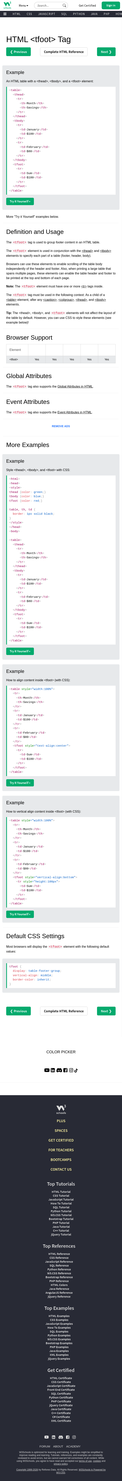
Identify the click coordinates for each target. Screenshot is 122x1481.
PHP (107, 14)
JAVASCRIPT (46, 14)
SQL (64, 14)
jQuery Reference (59, 1296)
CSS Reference (59, 1258)
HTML (17, 14)
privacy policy (61, 1464)
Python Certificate (61, 1397)
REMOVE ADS (61, 426)
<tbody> (105, 250)
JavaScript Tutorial (61, 1199)
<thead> (87, 250)
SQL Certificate (61, 1393)
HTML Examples (59, 1316)
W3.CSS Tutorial (61, 1215)
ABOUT (58, 1446)
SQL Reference (59, 1265)
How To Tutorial (61, 1203)
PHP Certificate (61, 1401)
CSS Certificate (61, 1382)
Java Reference (59, 1289)
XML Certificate (61, 1421)
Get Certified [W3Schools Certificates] (87, 5)
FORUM (45, 1446)
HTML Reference (59, 1254)
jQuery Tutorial (61, 1234)
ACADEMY (73, 1446)
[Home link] (7, 5)
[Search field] (51, 5)
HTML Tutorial (61, 1192)
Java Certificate (61, 1409)
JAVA (94, 14)
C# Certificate (61, 1417)
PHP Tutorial (61, 1223)
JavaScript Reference (59, 1261)
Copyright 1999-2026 (27, 1469)
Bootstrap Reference (59, 1277)
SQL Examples (59, 1331)
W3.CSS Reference (59, 1273)
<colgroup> (66, 299)
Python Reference (59, 1269)
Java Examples (59, 1351)
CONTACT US (61, 1169)
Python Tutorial (61, 1211)
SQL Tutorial (61, 1207)
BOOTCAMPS (61, 1159)
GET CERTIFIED (61, 1140)
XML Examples (59, 1355)
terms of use (85, 1461)
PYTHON (79, 14)
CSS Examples (59, 1320)
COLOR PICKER (61, 1052)
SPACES (61, 1130)
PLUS (61, 1120)
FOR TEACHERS (61, 1149)
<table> (11, 299)
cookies (97, 1461)
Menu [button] (23, 5)
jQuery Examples (59, 1358)
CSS (29, 14)
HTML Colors (59, 1285)
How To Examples (59, 1327)
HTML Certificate (61, 1378)
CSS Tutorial (61, 1195)
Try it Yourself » (20, 201)
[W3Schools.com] (61, 1111)
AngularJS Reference (59, 1292)
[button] (64, 5)
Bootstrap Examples (59, 1343)
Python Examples (59, 1335)
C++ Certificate (61, 1413)
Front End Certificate (61, 1390)
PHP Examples (59, 1347)
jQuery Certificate (61, 1405)
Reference (64, 51)
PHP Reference (59, 1281)
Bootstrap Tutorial (61, 1219)
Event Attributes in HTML (75, 412)
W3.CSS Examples (59, 1339)
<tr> (84, 286)
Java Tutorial (61, 1227)
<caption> (50, 299)
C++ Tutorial (61, 1230)
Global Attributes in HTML (75, 386)
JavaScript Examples (59, 1324)
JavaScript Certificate (61, 1386)
